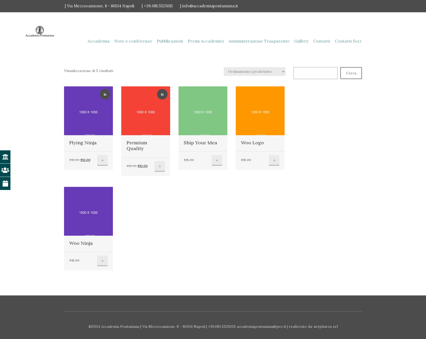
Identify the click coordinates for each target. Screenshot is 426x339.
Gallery (301, 41)
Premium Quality (136, 146)
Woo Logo (252, 143)
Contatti (321, 41)
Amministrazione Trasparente (259, 41)
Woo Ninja (81, 243)
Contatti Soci (348, 41)
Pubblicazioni (170, 41)
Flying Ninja (83, 143)
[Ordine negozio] (255, 71)
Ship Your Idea (200, 143)
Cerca (351, 73)
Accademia (99, 41)
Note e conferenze (133, 41)
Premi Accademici (206, 41)
